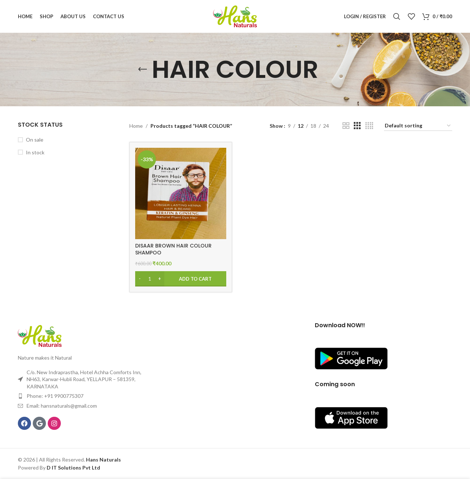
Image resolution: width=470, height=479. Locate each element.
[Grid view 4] (369, 125)
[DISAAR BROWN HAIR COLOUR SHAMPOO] (180, 193)
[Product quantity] (149, 278)
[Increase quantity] (159, 278)
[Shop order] (418, 126)
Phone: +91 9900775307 (55, 396)
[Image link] (40, 335)
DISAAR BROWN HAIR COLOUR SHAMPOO (173, 249)
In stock (35, 152)
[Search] (396, 16)
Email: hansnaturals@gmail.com (62, 406)
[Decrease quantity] (139, 278)
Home (136, 126)
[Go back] (142, 69)
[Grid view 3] (357, 125)
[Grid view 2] (345, 125)
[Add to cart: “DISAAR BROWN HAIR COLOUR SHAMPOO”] (180, 278)
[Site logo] (235, 16)
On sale (34, 139)
